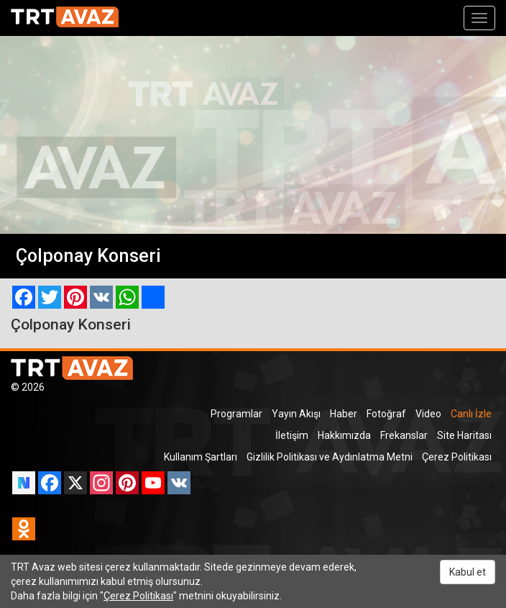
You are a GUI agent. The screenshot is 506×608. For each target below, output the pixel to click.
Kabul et (467, 572)
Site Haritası (464, 435)
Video (428, 413)
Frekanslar (404, 435)
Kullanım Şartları (200, 457)
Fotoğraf (386, 413)
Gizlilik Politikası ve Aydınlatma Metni (330, 457)
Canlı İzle (471, 413)
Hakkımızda (344, 435)
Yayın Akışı (296, 413)
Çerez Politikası (457, 457)
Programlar (236, 413)
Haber (343, 413)
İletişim (291, 435)
